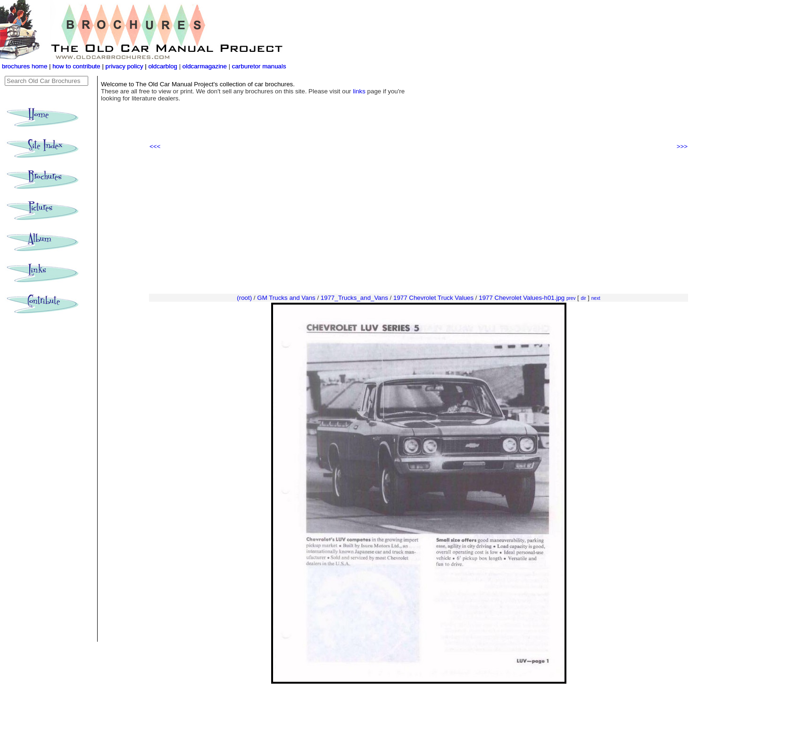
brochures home (24, 66)
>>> (682, 146)
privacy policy (125, 66)
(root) (244, 297)
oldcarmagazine (206, 66)
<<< (154, 146)
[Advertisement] (418, 222)
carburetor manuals (258, 66)
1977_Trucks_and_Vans (354, 297)
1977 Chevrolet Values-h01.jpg (522, 297)
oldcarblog (162, 66)
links (359, 91)
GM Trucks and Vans (286, 297)
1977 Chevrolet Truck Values (433, 297)
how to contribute (76, 66)
